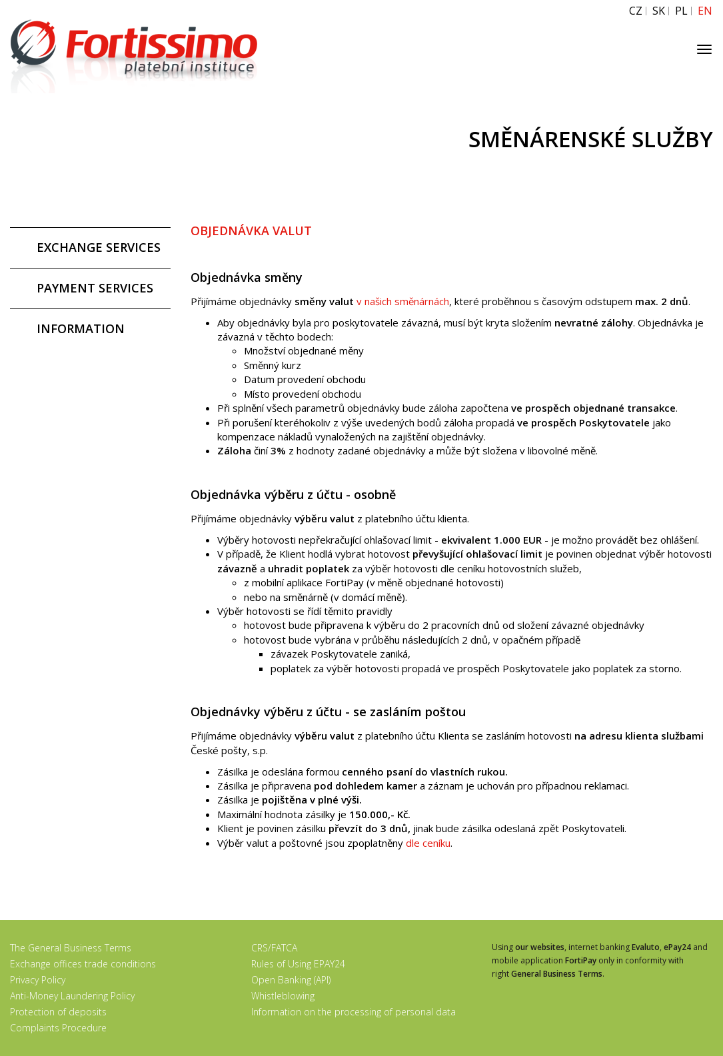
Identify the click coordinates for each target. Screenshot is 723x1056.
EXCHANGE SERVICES (99, 247)
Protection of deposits (58, 1011)
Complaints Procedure (58, 1027)
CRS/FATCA (274, 947)
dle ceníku (428, 842)
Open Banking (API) (291, 979)
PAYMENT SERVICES (95, 288)
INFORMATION (81, 328)
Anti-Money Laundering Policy (72, 995)
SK (658, 11)
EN (705, 11)
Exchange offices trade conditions (83, 963)
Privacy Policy (37, 979)
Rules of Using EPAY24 (298, 963)
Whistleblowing (283, 995)
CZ (635, 11)
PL (681, 11)
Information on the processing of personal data (353, 1011)
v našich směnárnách (403, 301)
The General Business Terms (70, 947)
